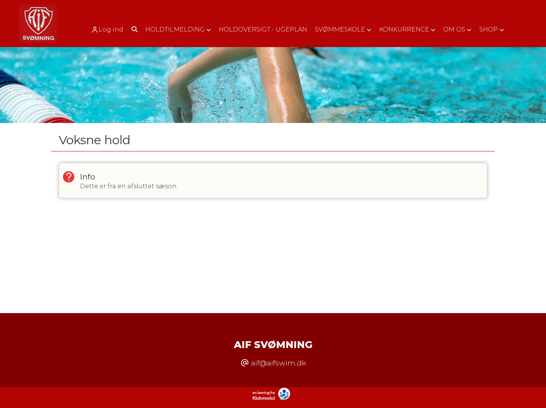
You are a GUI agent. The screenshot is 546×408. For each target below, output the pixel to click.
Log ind (107, 29)
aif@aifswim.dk (278, 362)
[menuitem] (110, 29)
